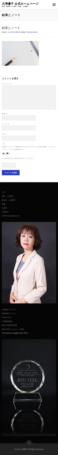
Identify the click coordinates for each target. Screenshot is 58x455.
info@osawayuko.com (11, 216)
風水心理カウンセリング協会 (13, 329)
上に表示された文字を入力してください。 (19, 158)
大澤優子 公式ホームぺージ (20, 3)
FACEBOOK (6, 317)
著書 (3, 204)
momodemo (32, 32)
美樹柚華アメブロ (9, 313)
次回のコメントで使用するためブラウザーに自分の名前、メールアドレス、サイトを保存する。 (29, 148)
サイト (4, 134)
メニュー (54, 5)
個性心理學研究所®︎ (9, 325)
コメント (6, 83)
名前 (5, 113)
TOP (3, 192)
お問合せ (5, 212)
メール (6, 124)
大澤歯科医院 (7, 321)
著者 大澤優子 (8, 196)
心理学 (4, 208)
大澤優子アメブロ (9, 309)
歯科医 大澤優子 (9, 200)
